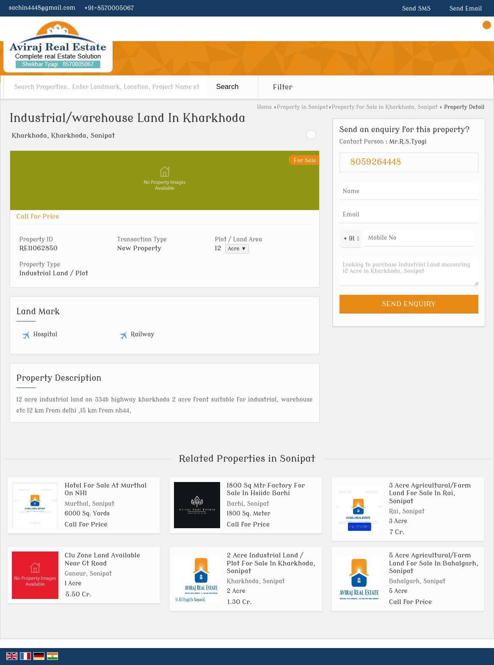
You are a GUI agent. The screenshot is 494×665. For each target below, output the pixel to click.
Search (227, 87)
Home (264, 107)
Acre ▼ (237, 249)
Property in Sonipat (302, 107)
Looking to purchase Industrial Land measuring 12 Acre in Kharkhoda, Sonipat (408, 271)
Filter (283, 87)
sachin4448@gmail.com (42, 8)
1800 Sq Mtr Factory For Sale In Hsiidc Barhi (266, 489)
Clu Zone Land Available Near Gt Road (102, 559)
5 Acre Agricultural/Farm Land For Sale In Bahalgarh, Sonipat (434, 563)
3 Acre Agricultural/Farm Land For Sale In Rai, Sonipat (430, 493)
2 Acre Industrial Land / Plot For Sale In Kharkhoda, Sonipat (271, 563)
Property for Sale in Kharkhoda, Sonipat (384, 107)
